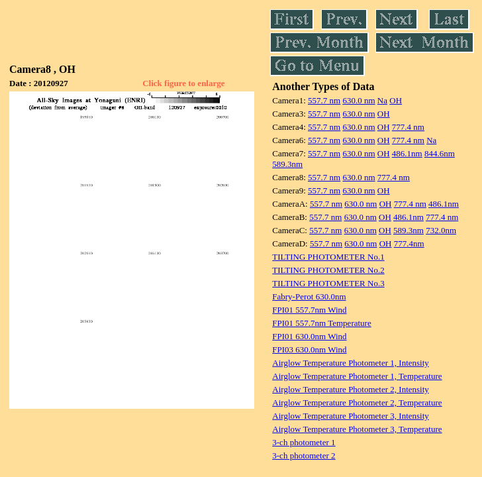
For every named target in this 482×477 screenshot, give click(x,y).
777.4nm (409, 243)
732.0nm (441, 230)
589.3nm (287, 164)
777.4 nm (408, 127)
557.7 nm (324, 100)
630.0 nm (358, 100)
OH (395, 100)
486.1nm (407, 153)
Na (382, 100)
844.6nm (439, 153)
